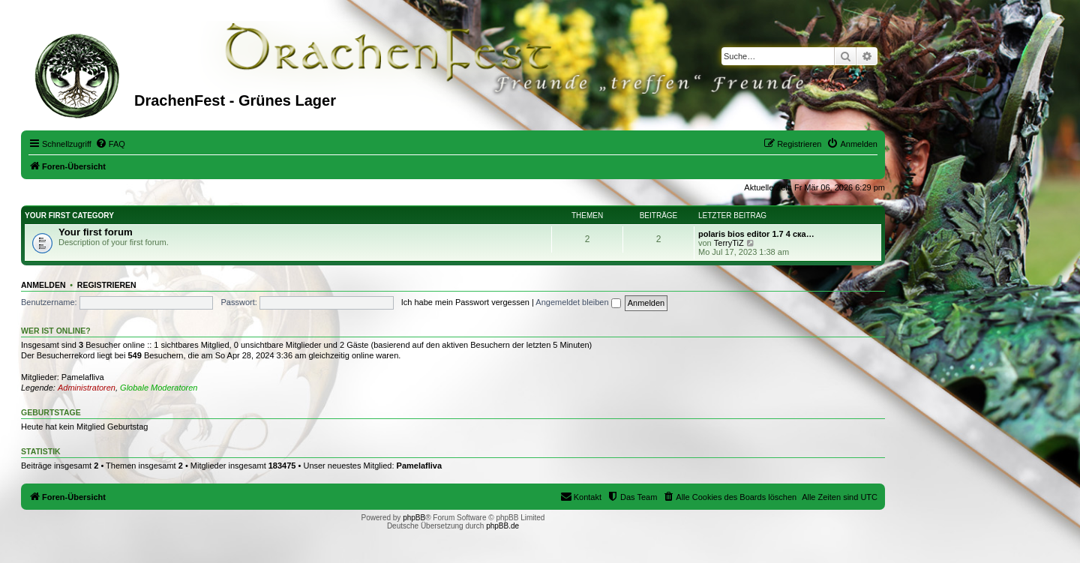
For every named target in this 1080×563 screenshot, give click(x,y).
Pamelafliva (83, 377)
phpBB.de (502, 526)
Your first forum (95, 232)
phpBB (414, 518)
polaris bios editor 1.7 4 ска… (756, 233)
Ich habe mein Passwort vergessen (465, 302)
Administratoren (87, 387)
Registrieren (106, 284)
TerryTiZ (729, 242)
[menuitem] (110, 144)
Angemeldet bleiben (578, 302)
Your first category (69, 215)
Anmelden (43, 284)
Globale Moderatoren (158, 387)
